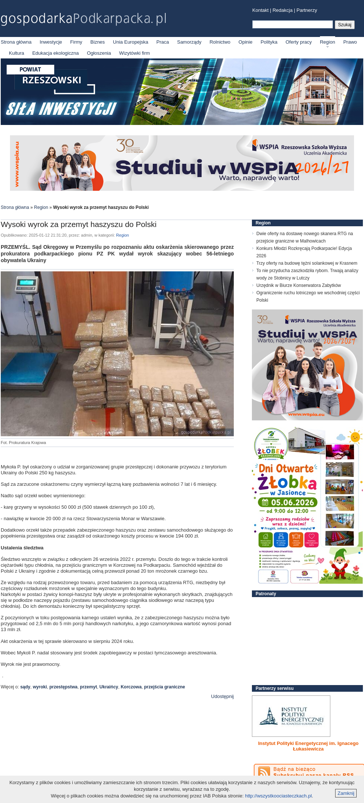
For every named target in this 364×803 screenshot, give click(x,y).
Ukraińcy (109, 687)
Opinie (246, 42)
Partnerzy (307, 10)
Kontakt (260, 10)
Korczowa (131, 687)
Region (327, 42)
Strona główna (16, 42)
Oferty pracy (299, 42)
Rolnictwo (219, 42)
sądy (25, 687)
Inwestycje (51, 42)
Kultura (16, 53)
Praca (162, 42)
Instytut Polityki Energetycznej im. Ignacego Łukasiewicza (308, 746)
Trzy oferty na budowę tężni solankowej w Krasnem (306, 263)
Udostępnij (222, 696)
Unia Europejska (130, 42)
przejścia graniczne (164, 687)
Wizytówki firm (134, 53)
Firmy (76, 42)
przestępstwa (63, 687)
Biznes (97, 42)
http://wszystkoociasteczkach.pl (278, 796)
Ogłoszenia (99, 53)
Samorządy (189, 42)
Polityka (268, 42)
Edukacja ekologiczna (55, 53)
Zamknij (345, 793)
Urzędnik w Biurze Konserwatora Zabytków (298, 285)
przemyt (88, 687)
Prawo (350, 42)
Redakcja (283, 10)
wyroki (40, 687)
